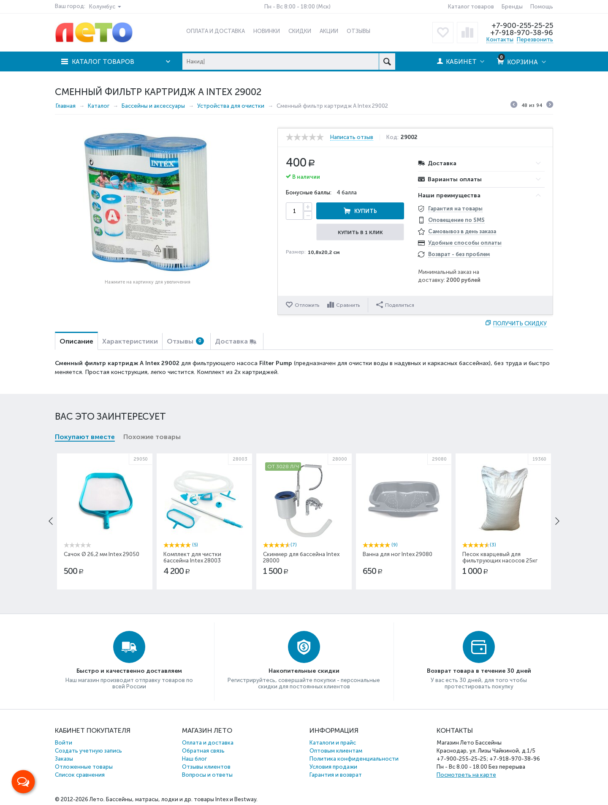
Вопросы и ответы (207, 775)
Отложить (307, 305)
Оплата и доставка (207, 743)
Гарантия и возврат (335, 775)
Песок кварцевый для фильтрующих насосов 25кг (499, 557)
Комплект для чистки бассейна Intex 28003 (192, 557)
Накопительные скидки (304, 670)
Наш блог (194, 759)
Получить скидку (520, 323)
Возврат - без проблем (459, 254)
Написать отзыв (351, 137)
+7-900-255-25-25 (522, 25)
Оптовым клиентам (335, 751)
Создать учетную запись (88, 751)
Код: (392, 137)
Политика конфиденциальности (354, 759)
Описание (76, 341)
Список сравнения (80, 775)
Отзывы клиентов (206, 767)
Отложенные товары (84, 767)
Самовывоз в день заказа (462, 231)
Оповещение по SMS (456, 220)
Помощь (541, 6)
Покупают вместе (85, 437)
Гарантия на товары (455, 208)
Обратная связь (203, 751)
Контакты (499, 39)
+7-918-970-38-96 (521, 32)
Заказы (64, 759)
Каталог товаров (471, 6)
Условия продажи (333, 767)
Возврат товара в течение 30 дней (479, 670)
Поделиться (395, 304)
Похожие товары (152, 437)
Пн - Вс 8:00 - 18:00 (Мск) (297, 6)
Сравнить (348, 305)
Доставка (231, 341)
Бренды (512, 6)
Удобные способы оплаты (465, 243)
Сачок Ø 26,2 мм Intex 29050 (101, 554)
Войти (63, 743)
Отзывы (185, 341)
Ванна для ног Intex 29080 (397, 554)
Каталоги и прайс (332, 743)
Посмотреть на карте (466, 775)
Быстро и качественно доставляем (129, 670)
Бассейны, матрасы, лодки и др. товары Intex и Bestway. (182, 799)
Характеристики (130, 341)
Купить (365, 211)
